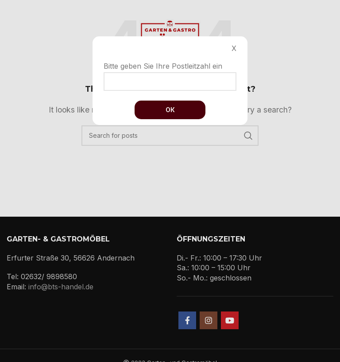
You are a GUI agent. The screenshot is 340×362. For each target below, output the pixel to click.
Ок (170, 109)
